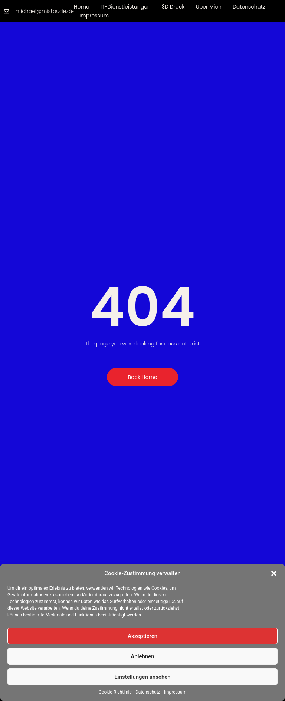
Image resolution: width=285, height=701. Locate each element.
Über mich (209, 6)
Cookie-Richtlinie (115, 692)
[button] (274, 573)
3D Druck (173, 6)
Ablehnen (142, 656)
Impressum (175, 692)
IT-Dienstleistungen (126, 6)
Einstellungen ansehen (142, 677)
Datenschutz (147, 692)
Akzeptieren (142, 636)
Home (81, 6)
